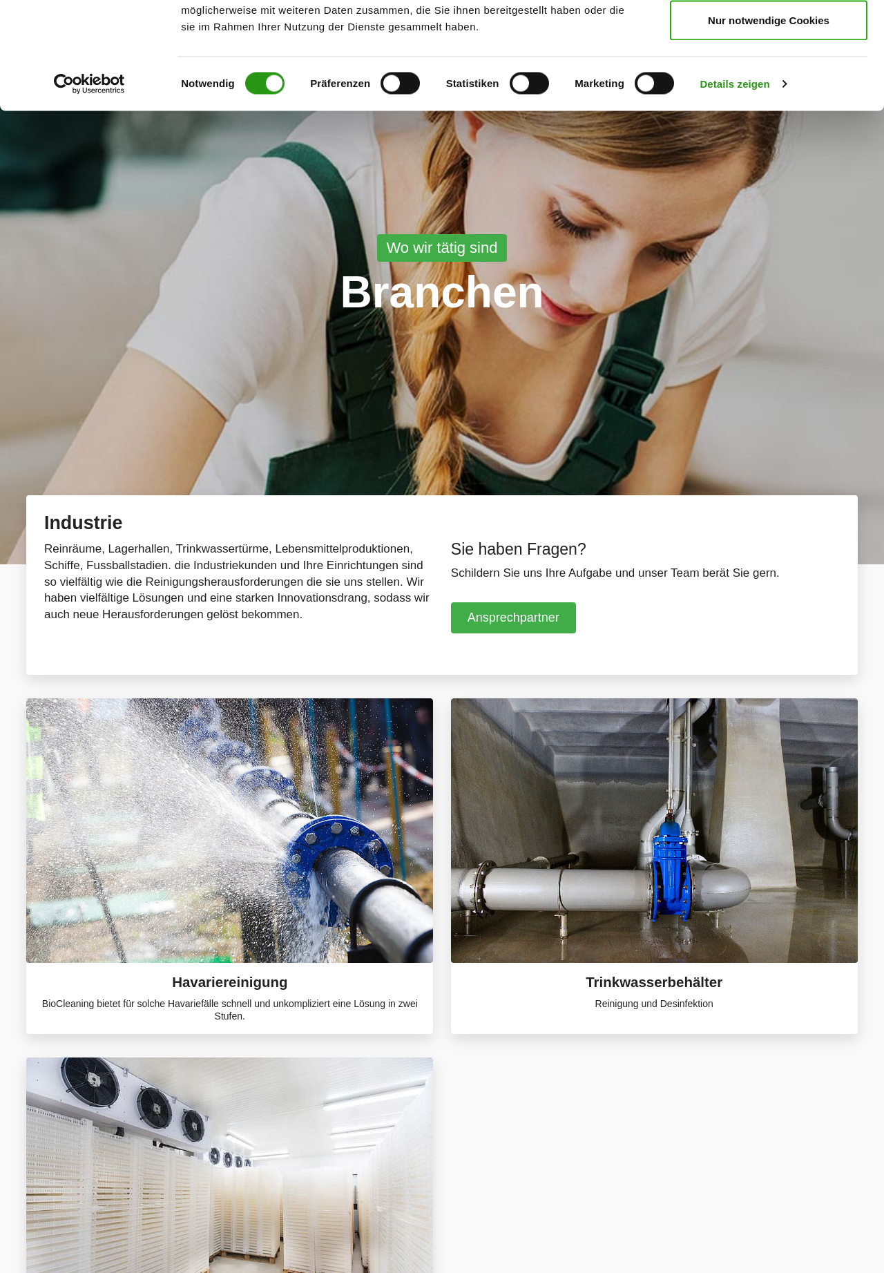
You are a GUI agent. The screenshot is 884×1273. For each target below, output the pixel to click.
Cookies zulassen (768, 36)
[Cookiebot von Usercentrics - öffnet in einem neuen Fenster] (89, 190)
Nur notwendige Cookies (768, 127)
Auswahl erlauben (768, 82)
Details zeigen (734, 190)
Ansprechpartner (513, 617)
